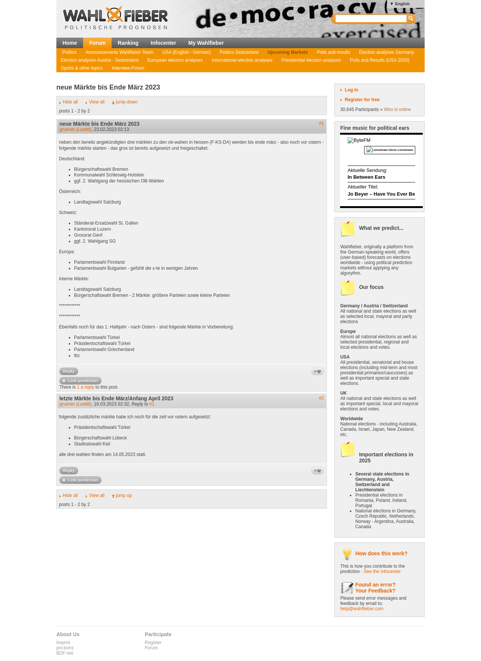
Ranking (128, 43)
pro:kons (65, 647)
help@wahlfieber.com (361, 608)
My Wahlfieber (206, 43)
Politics (69, 52)
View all (96, 102)
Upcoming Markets (288, 52)
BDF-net (64, 653)
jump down (127, 102)
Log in (351, 90)
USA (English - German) (186, 52)
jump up (124, 495)
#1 (321, 123)
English (402, 4)
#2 (321, 398)
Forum (97, 43)
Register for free (362, 99)
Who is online (397, 109)
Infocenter (163, 43)
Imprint (63, 642)
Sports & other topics (82, 68)
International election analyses (242, 60)
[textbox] (371, 18)
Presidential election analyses (311, 60)
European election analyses (175, 60)
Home (69, 43)
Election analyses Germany (386, 52)
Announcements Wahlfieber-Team (119, 52)
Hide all (70, 102)
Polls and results (333, 52)
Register (153, 642)
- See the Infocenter (381, 571)
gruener (75, 129)
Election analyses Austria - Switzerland (99, 60)
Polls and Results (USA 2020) (379, 60)
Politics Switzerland (239, 52)
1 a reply (85, 387)
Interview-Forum (128, 68)
